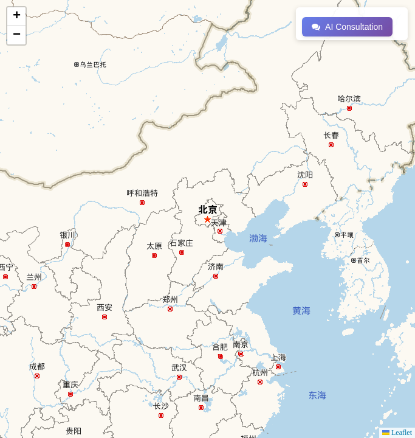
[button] (16, 16)
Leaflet (397, 432)
